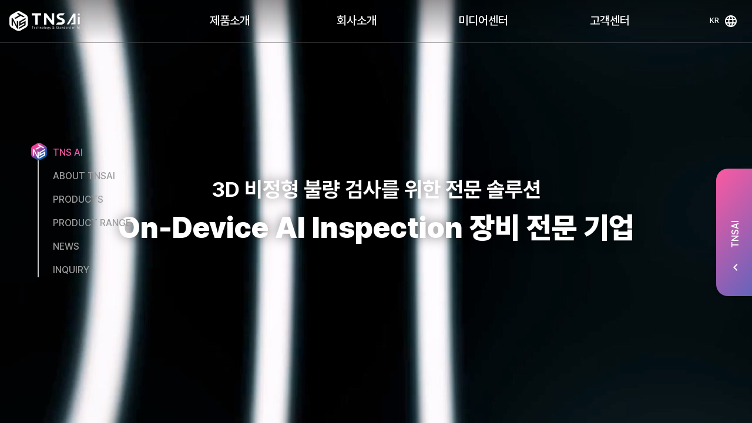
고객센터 (610, 21)
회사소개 (357, 21)
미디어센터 (483, 21)
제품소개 (230, 21)
